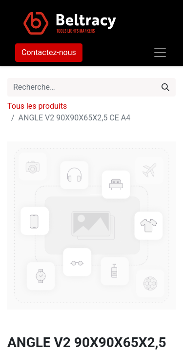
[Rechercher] (165, 87)
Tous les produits (37, 106)
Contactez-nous (48, 52)
